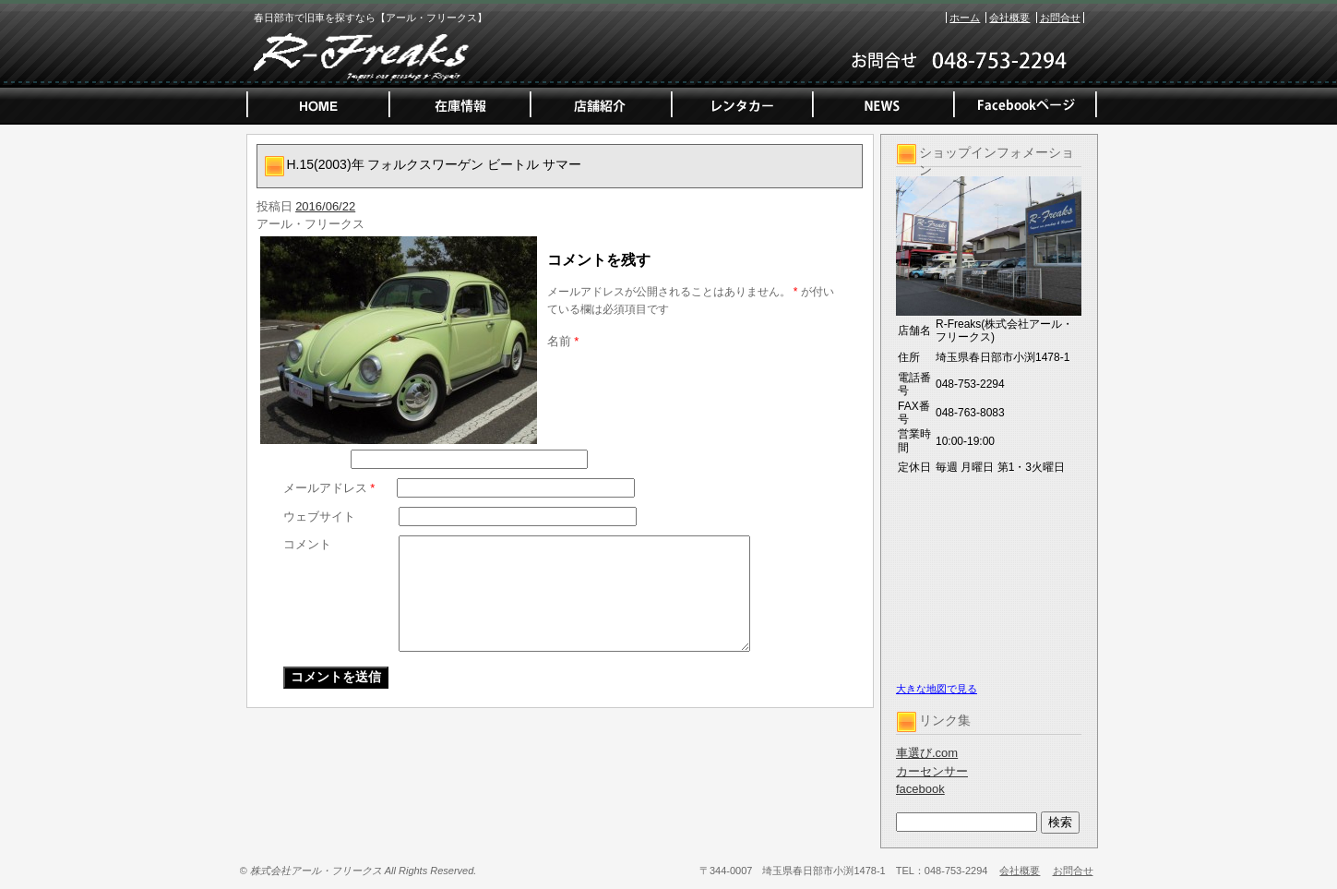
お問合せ (1060, 17)
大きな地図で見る (936, 688)
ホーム (964, 17)
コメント (307, 544)
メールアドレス (329, 488)
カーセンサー (932, 771)
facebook (920, 789)
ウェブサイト (319, 516)
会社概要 (1009, 17)
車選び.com (927, 753)
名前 (563, 341)
